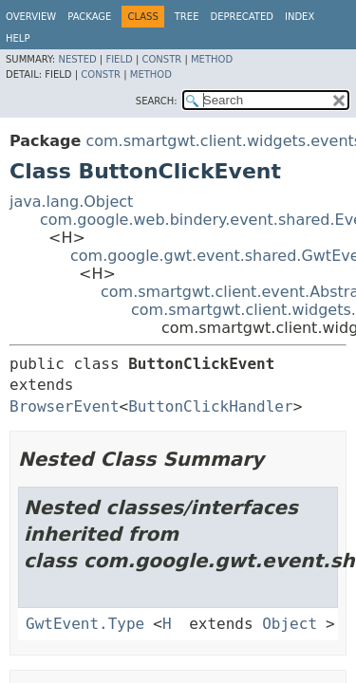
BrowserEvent (64, 406)
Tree (187, 16)
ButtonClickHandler (210, 406)
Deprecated (241, 16)
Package (89, 16)
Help (17, 38)
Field (118, 59)
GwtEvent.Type (85, 624)
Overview (31, 16)
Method (212, 59)
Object (289, 624)
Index (299, 16)
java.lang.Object (71, 202)
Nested (77, 59)
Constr (161, 59)
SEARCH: (157, 101)
